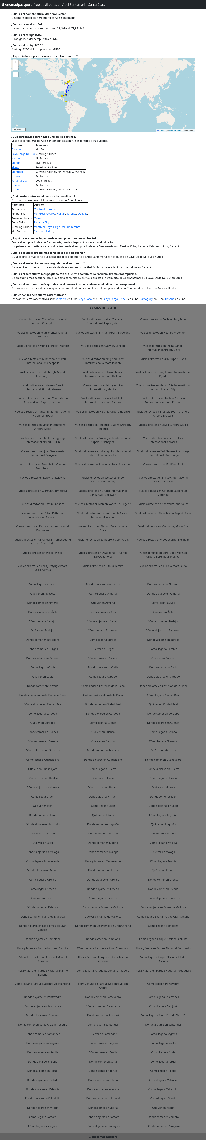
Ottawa (16, 176)
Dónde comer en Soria (103, 1061)
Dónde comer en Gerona (42, 741)
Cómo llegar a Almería (103, 593)
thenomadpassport (17, 4)
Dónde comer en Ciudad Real (103, 704)
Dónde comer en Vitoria (103, 1108)
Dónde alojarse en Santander (163, 1024)
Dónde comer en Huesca (103, 787)
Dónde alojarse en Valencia (42, 1089)
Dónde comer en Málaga (103, 852)
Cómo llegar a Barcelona (103, 630)
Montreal (17, 172)
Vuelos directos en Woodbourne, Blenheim (163, 539)
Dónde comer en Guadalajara (163, 759)
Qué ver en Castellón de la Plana (103, 695)
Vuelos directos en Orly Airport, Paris (163, 359)
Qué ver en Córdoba (42, 723)
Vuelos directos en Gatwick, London (103, 346)
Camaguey (146, 299)
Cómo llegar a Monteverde (42, 861)
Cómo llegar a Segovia (163, 1034)
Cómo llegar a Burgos (103, 640)
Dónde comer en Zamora (163, 1117)
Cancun (16, 149)
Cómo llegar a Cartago (103, 676)
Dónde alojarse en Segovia (42, 1043)
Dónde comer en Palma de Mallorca (43, 916)
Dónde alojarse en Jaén (103, 796)
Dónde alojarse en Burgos (163, 640)
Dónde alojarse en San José (42, 1015)
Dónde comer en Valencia (103, 1089)
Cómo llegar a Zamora (43, 1117)
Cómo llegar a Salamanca (163, 997)
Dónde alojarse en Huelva (163, 769)
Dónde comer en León (42, 815)
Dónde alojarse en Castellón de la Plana (163, 686)
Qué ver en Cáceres (163, 658)
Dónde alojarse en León (163, 806)
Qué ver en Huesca (163, 787)
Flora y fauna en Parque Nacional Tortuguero (163, 970)
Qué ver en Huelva (103, 778)
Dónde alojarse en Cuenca (163, 723)
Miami (15, 167)
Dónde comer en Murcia (103, 870)
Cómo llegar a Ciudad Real (163, 695)
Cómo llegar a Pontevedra (163, 984)
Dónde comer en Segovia (103, 1043)
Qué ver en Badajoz (43, 630)
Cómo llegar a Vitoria (163, 1098)
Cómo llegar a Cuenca (102, 723)
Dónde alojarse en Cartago (163, 676)
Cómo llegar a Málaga (163, 843)
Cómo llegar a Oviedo (42, 889)
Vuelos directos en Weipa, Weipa (43, 553)
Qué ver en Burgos (102, 649)
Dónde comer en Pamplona (103, 939)
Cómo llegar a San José (163, 1006)
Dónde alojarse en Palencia (163, 898)
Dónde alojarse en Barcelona (163, 630)
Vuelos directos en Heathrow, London (163, 332)
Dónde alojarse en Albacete (103, 584)
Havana (169, 299)
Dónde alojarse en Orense (103, 879)
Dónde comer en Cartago (42, 686)
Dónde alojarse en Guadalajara (103, 759)
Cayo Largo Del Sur (23, 154)
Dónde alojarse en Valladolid (42, 1098)
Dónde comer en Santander (43, 1034)
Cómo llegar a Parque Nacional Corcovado (103, 948)
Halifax (16, 158)
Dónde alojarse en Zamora (103, 1117)
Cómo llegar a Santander (103, 1024)
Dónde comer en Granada (103, 750)
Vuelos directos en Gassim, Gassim (42, 504)
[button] (65, 95)
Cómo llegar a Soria (163, 1052)
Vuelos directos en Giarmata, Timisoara (43, 491)
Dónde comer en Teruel (103, 1071)
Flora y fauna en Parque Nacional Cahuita (42, 948)
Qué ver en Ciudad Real (163, 704)
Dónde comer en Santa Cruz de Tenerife (42, 1024)
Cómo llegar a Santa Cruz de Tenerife (163, 1015)
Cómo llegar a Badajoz (43, 621)
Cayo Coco (85, 299)
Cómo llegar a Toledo (163, 1071)
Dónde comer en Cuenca (42, 732)
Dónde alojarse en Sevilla (42, 1052)
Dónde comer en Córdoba (163, 713)
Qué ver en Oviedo (42, 898)
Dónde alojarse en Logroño (43, 824)
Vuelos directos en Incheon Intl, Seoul (163, 319)
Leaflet (161, 131)
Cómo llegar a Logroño (163, 815)
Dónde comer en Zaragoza (163, 1126)
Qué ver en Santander (102, 1034)
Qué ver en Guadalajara (42, 769)
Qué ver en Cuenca (103, 732)
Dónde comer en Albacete (163, 584)
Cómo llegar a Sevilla (163, 1043)
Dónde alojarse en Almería (163, 593)
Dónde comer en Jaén (163, 796)
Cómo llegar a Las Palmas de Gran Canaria (163, 916)
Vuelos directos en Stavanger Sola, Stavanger (103, 464)
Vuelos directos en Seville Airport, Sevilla (163, 425)
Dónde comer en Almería (42, 603)
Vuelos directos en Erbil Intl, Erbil (163, 464)
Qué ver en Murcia (163, 870)
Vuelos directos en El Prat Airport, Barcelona (103, 332)
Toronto (16, 189)
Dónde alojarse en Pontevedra (42, 997)
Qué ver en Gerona (103, 741)
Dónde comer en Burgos (43, 649)
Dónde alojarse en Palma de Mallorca (163, 907)
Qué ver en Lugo (43, 843)
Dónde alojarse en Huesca (43, 787)
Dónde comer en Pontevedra (103, 997)
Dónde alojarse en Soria (42, 1061)
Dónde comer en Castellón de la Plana (42, 695)
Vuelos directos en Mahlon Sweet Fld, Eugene (103, 504)
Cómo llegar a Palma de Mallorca (103, 907)
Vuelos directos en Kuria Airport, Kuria (163, 566)
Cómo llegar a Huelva (103, 769)
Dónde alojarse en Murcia (43, 870)
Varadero (61, 299)
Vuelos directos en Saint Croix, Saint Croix (103, 539)
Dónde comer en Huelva (43, 778)
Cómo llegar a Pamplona (163, 926)
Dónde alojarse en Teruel (42, 1071)
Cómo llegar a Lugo (43, 833)
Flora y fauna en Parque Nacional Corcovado (163, 948)
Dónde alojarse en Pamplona (43, 939)
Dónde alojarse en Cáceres (42, 658)
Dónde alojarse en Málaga (43, 852)
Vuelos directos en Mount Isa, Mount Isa (163, 526)
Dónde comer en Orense (163, 879)
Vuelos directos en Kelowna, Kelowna (42, 477)
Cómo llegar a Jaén (42, 796)
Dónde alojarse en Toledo (42, 1080)
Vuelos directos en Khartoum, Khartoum (163, 504)
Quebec (16, 185)
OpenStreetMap (176, 131)
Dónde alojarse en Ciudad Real (43, 704)
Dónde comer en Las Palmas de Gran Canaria (103, 926)
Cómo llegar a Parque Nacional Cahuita (163, 939)
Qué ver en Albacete (42, 593)
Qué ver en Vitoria (163, 1108)
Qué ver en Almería (103, 603)
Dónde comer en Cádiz (163, 667)
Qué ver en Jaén (42, 806)
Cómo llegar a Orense (42, 879)
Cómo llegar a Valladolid (163, 1089)
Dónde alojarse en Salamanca (42, 1006)
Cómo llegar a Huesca (163, 778)
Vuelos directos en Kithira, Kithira (103, 566)
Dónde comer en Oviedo (163, 889)
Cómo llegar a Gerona (163, 732)
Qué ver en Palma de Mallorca (103, 916)
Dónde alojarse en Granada (43, 750)
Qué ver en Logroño (163, 824)
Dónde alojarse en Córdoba (103, 713)
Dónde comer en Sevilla (102, 1052)
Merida (16, 163)
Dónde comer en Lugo (163, 833)
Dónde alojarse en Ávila (42, 612)
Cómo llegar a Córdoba (42, 713)
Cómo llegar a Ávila (163, 603)
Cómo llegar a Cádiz (42, 667)
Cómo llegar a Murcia (163, 861)
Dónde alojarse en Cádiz (103, 667)
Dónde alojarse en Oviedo (103, 889)
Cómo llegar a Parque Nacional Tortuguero (103, 970)
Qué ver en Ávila (163, 612)
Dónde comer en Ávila (103, 612)
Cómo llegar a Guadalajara (42, 759)
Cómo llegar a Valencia (163, 1080)
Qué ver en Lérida (103, 815)
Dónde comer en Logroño (103, 824)
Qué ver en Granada (163, 750)
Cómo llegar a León (103, 806)
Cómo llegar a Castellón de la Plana (103, 686)
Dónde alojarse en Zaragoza (103, 1126)
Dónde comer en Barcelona (43, 640)
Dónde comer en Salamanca (103, 1006)
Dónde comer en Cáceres (102, 658)
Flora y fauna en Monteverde (103, 861)
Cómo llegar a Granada (163, 741)
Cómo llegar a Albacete (42, 584)
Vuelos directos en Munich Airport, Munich (42, 346)
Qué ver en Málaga (163, 852)
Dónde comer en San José (103, 1015)
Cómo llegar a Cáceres (163, 649)
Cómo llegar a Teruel (163, 1061)
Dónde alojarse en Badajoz (102, 621)
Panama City (19, 180)
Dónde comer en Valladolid (103, 1098)
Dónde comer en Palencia (43, 907)
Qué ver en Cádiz (42, 676)
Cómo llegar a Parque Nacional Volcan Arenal (43, 984)
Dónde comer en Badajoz (163, 621)
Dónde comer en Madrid (103, 843)
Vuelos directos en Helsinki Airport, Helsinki (103, 411)
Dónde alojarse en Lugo (103, 833)
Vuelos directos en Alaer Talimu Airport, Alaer (163, 513)
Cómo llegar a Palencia (103, 898)
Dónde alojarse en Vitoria (42, 1108)
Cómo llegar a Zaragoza (42, 1126)
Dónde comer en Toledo (103, 1080)
